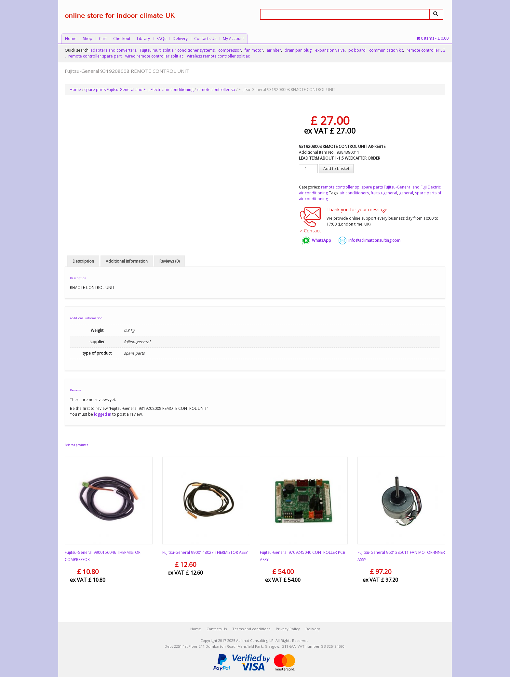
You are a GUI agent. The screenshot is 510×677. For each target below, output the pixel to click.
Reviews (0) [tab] (169, 261)
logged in (102, 414)
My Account (233, 38)
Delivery (180, 38)
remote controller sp (216, 89)
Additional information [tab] (127, 261)
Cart (103, 38)
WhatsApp (321, 240)
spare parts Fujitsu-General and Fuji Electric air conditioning (139, 89)
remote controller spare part (95, 56)
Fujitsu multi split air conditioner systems (177, 50)
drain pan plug (298, 50)
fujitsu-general (384, 193)
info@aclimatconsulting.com (374, 240)
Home (70, 38)
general (406, 193)
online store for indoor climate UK (120, 16)
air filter (274, 50)
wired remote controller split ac (154, 56)
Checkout (121, 38)
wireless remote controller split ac (218, 56)
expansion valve (330, 50)
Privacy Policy (288, 628)
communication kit (386, 50)
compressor (229, 50)
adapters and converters (113, 50)
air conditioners (354, 193)
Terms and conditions (251, 628)
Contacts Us (205, 38)
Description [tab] (83, 261)
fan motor (254, 50)
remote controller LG (426, 50)
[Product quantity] (308, 168)
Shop (87, 38)
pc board (357, 50)
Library (143, 38)
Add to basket (336, 168)
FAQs (161, 38)
